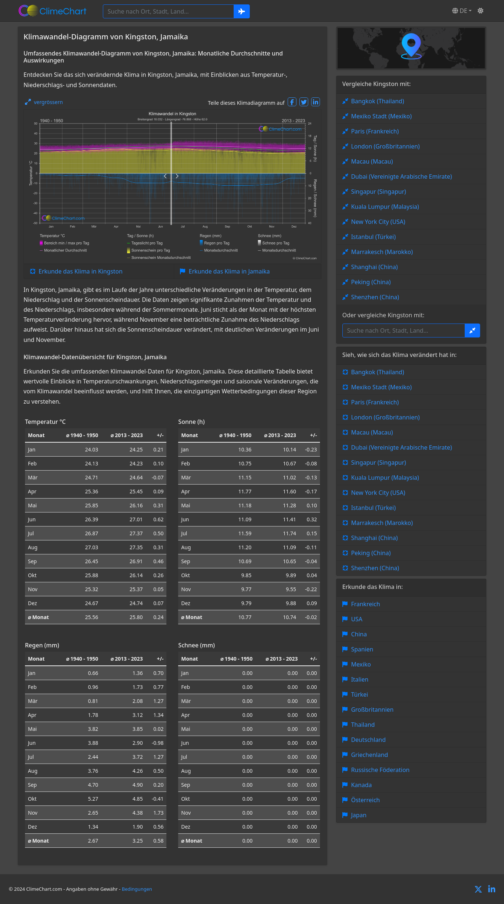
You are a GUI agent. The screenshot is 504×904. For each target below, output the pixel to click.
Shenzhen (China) (375, 297)
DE (459, 11)
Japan (359, 815)
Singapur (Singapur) (378, 191)
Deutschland (368, 740)
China (359, 634)
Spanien (362, 649)
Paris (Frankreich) (375, 131)
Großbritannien (372, 709)
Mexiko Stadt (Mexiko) (381, 116)
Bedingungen (137, 889)
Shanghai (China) (374, 267)
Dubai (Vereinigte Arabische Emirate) (401, 176)
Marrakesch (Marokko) (382, 252)
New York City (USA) (378, 222)
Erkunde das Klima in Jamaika (229, 271)
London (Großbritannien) (385, 146)
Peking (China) (371, 282)
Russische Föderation (380, 770)
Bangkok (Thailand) (377, 101)
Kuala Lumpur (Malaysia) (385, 207)
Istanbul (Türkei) (373, 237)
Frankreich (365, 604)
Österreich (365, 800)
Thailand (363, 725)
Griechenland (369, 755)
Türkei (359, 694)
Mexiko (361, 664)
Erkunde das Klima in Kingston (81, 271)
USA (357, 619)
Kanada (361, 785)
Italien (359, 679)
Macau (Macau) (372, 161)
